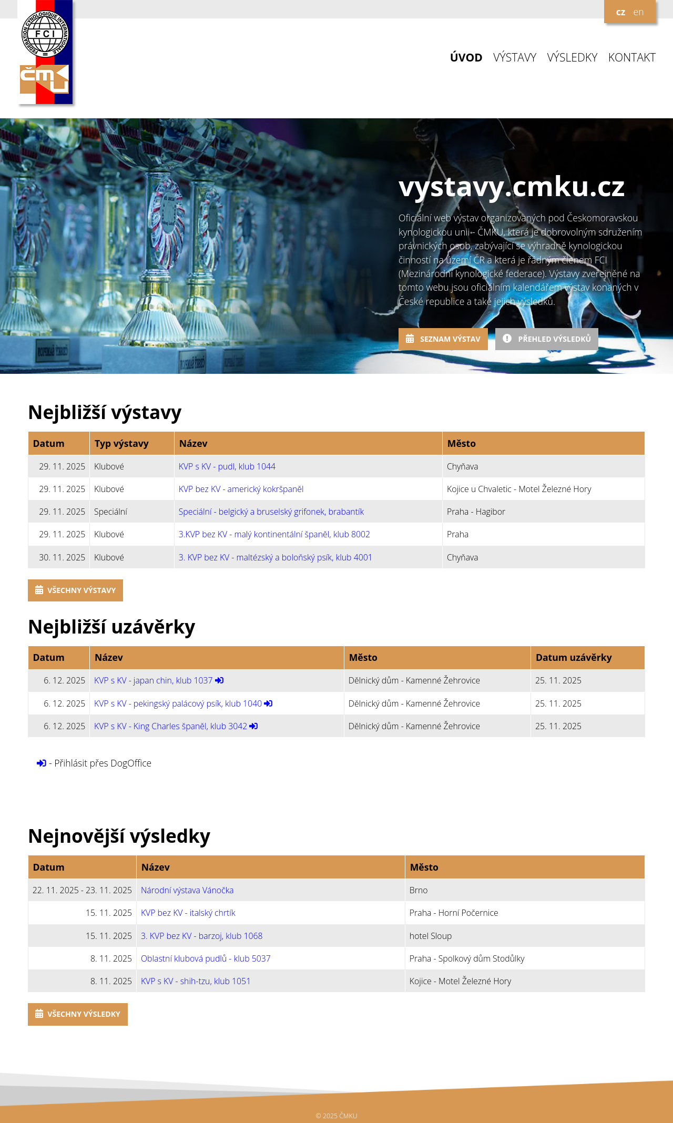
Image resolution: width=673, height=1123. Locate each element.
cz (621, 11)
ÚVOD (466, 57)
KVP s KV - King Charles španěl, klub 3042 (170, 726)
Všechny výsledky (77, 1014)
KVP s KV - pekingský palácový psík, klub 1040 (178, 703)
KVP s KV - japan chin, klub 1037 (153, 680)
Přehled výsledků (547, 339)
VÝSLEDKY (572, 57)
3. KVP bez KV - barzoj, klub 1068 (202, 936)
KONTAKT (632, 57)
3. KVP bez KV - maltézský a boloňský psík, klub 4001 (276, 557)
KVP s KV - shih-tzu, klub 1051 (196, 981)
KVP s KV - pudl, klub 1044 (227, 466)
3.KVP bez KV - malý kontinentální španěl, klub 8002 (274, 534)
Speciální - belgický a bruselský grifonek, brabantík (271, 511)
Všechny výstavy (75, 590)
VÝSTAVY (514, 57)
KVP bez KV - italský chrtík (188, 912)
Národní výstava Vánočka (187, 890)
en (638, 11)
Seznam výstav (443, 339)
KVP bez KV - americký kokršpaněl (241, 489)
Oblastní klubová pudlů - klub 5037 (206, 958)
